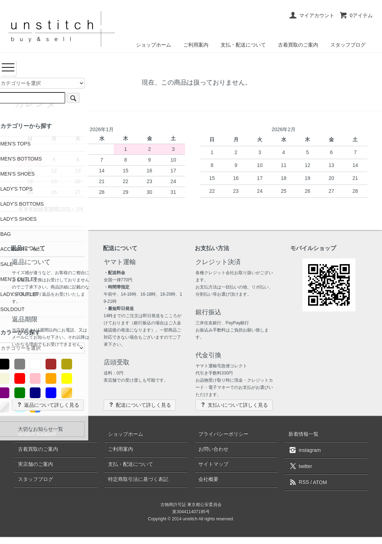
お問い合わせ (213, 449)
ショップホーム (153, 45)
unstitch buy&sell (37, 434)
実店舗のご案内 (35, 464)
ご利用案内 (195, 45)
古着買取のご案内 (298, 45)
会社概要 (208, 479)
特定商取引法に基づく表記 (138, 479)
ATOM (320, 482)
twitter (300, 466)
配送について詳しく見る (139, 405)
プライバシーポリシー (223, 434)
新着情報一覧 (303, 434)
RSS (298, 482)
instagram (304, 449)
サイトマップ (213, 464)
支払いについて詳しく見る (234, 405)
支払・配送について (243, 45)
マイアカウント (311, 15)
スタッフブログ (348, 45)
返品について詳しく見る (47, 405)
